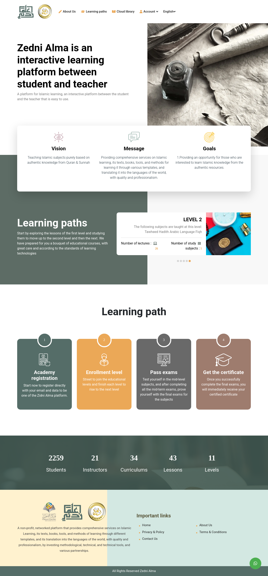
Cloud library (123, 11)
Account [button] (149, 11)
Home (146, 525)
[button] (189, 261)
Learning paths (94, 11)
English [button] (169, 11)
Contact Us (150, 539)
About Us (67, 11)
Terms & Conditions (213, 532)
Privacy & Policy (153, 532)
